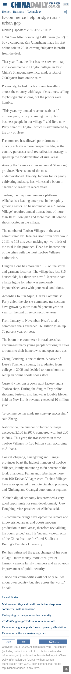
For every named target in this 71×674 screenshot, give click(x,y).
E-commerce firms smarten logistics (24, 633)
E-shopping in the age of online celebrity (26, 615)
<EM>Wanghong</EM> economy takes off (28, 621)
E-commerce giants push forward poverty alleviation (34, 627)
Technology (34, 11)
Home (5, 11)
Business (18, 11)
